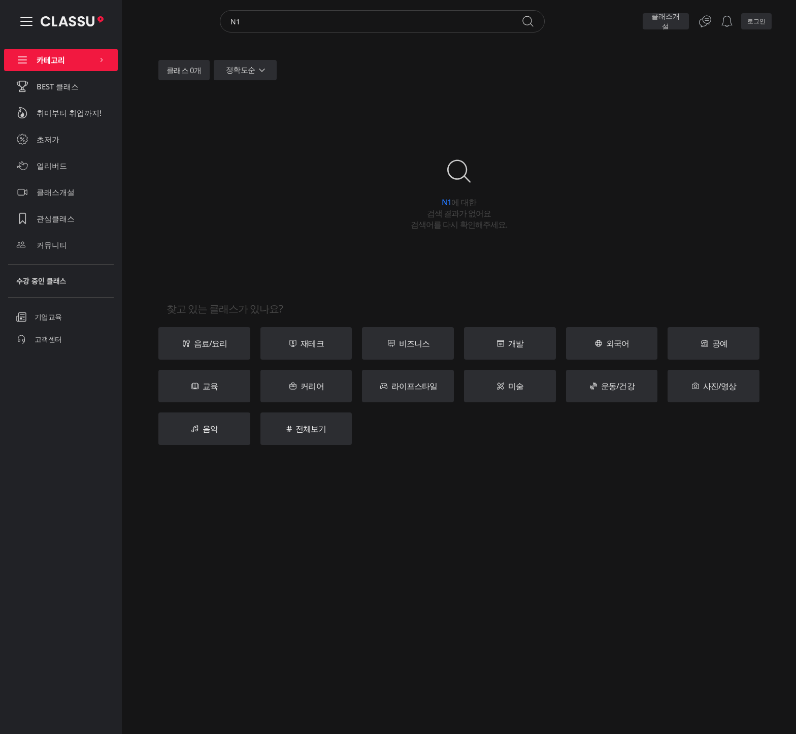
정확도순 (247, 70)
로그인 (756, 21)
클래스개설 (665, 21)
